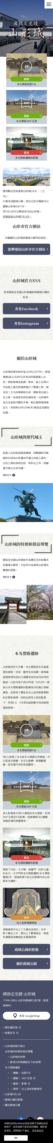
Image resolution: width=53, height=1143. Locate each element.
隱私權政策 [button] (38, 1130)
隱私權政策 (11, 1027)
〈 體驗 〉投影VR (20, 1072)
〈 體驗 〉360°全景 (21, 1078)
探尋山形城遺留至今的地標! (25, 1062)
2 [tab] (26, 48)
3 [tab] (29, 48)
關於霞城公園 (26, 963)
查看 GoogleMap (29, 1016)
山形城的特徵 (17, 1056)
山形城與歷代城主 (15, 1046)
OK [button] (16, 1138)
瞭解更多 (7, 475)
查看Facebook (26, 308)
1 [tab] (24, 48)
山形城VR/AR (13, 1094)
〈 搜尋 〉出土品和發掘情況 (26, 1088)
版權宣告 (10, 1032)
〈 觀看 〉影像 (18, 1083)
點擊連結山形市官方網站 (26, 249)
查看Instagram (26, 323)
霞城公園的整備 (26, 949)
